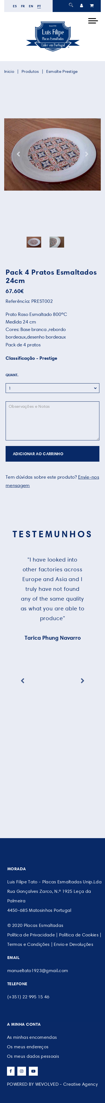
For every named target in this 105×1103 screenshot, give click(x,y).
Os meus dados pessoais (33, 1056)
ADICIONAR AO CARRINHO (38, 453)
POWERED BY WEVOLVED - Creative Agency (52, 1084)
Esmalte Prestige (62, 71)
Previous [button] (18, 154)
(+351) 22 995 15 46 (28, 996)
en (31, 6)
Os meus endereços (27, 1046)
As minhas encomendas (32, 1037)
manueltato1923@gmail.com (37, 970)
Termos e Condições (28, 944)
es (15, 6)
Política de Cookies (79, 934)
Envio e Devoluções (73, 944)
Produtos (30, 71)
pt (39, 6)
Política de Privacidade (31, 934)
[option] (52, 154)
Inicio (9, 71)
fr (23, 6)
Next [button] (87, 154)
